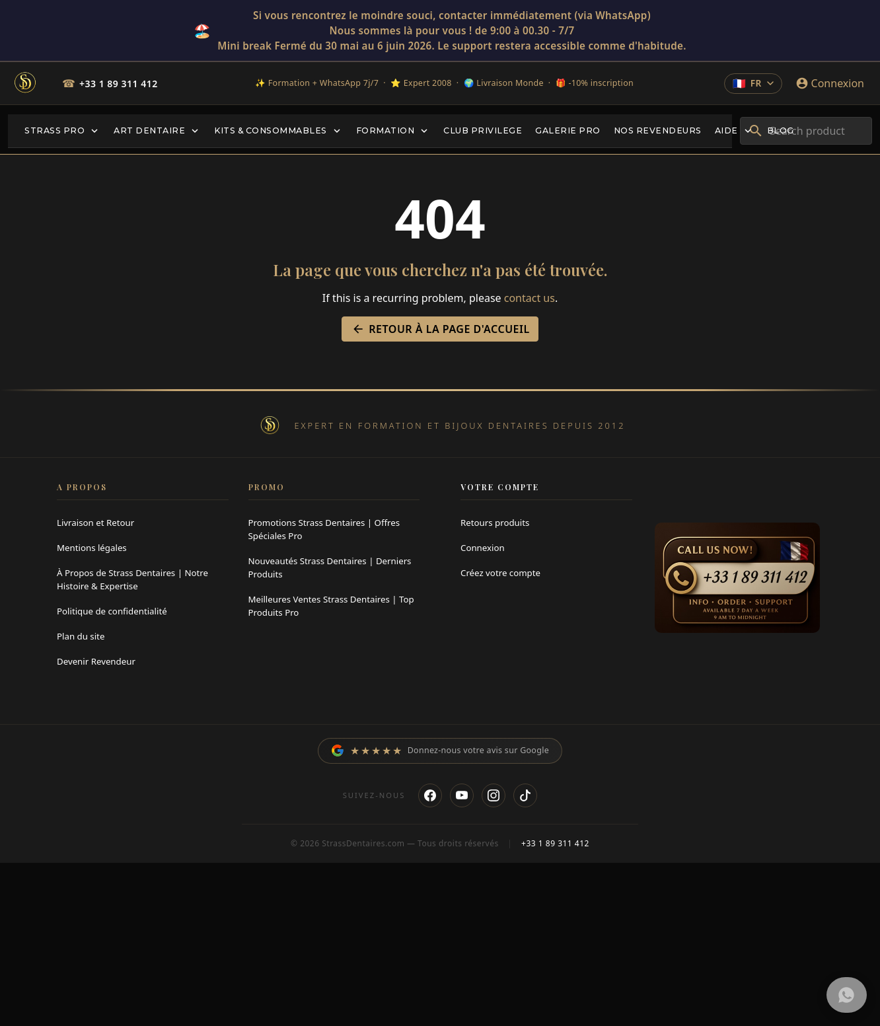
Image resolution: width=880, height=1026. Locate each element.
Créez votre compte (500, 573)
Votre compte (499, 487)
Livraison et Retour (95, 523)
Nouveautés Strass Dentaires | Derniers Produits (330, 567)
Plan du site (80, 636)
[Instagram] (493, 797)
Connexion (482, 548)
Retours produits (494, 523)
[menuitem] (62, 131)
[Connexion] (830, 83)
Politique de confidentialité (112, 611)
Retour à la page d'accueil (439, 329)
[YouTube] (462, 797)
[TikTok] (525, 797)
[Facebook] (430, 797)
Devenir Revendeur (96, 661)
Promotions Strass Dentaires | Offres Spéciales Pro (324, 529)
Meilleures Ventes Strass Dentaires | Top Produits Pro (331, 605)
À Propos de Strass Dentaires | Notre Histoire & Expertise (132, 579)
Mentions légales (92, 548)
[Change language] (753, 83)
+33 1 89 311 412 (118, 83)
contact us (529, 298)
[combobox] (806, 131)
